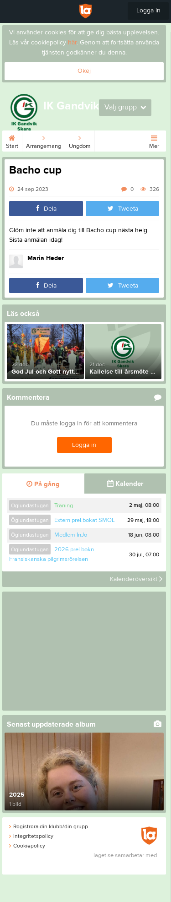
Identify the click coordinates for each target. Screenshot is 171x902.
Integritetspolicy (31, 836)
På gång (43, 484)
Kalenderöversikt (136, 579)
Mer (154, 140)
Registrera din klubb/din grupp (48, 826)
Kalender (125, 483)
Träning (63, 505)
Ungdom (80, 140)
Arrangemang (43, 140)
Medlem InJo (70, 534)
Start (12, 140)
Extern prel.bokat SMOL (84, 520)
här (72, 42)
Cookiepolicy (27, 845)
